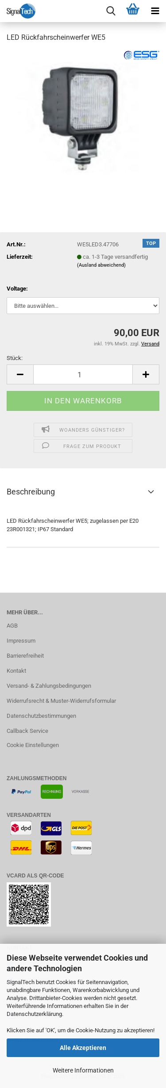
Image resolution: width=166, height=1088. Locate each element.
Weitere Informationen (83, 1070)
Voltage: (17, 288)
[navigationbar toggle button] (155, 11)
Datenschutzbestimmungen (41, 716)
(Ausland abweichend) (101, 265)
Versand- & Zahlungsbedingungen (49, 685)
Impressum (21, 640)
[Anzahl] (83, 374)
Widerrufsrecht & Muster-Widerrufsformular (61, 700)
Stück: (15, 358)
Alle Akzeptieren (83, 1047)
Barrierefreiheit (25, 655)
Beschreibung (31, 491)
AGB (12, 625)
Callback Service (27, 731)
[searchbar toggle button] (111, 11)
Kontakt (16, 670)
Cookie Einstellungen (33, 745)
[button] (20, 374)
